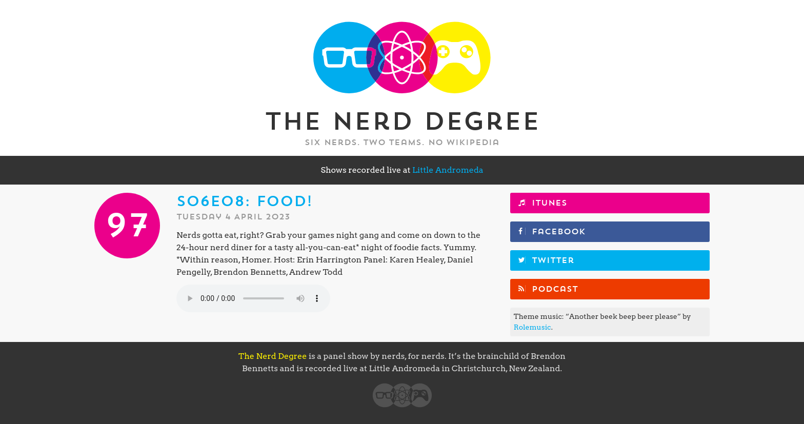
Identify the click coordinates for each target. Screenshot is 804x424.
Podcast (555, 289)
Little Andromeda (448, 170)
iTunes (549, 203)
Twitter (553, 260)
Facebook (559, 232)
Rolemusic (532, 327)
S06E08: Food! (244, 201)
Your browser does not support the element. (253, 298)
